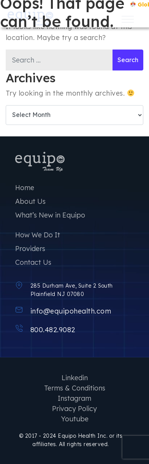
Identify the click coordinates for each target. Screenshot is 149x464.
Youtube (75, 418)
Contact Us (33, 262)
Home (24, 187)
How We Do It (37, 234)
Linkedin (75, 377)
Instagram (74, 398)
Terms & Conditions (74, 388)
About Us (30, 201)
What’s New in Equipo (50, 215)
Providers (30, 248)
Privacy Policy (74, 408)
